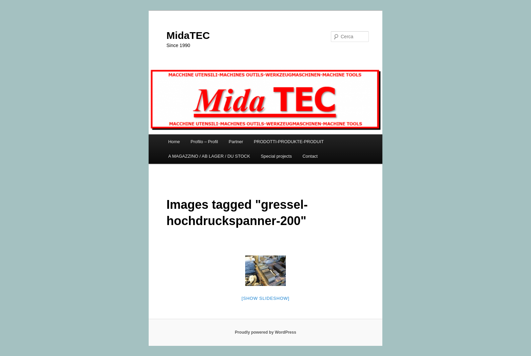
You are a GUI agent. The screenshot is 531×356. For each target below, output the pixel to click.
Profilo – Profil (204, 141)
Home (174, 141)
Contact (310, 156)
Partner (236, 141)
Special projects (276, 156)
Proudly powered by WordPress (265, 332)
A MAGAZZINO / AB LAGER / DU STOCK (209, 156)
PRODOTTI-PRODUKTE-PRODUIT (289, 141)
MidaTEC (188, 35)
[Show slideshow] (265, 298)
